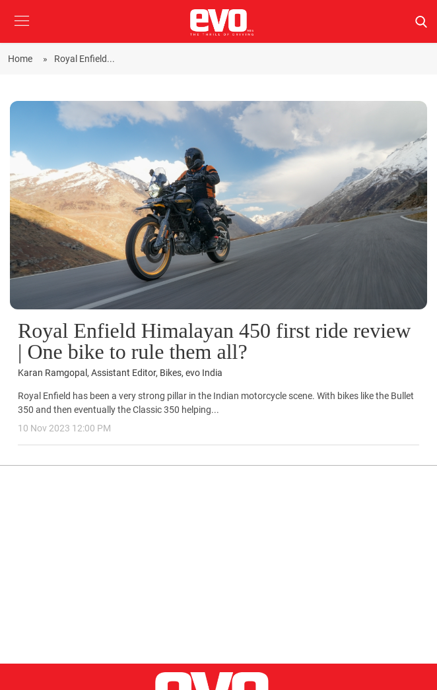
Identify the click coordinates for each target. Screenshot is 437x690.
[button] (21, 31)
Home (22, 58)
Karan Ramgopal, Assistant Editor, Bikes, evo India (120, 373)
